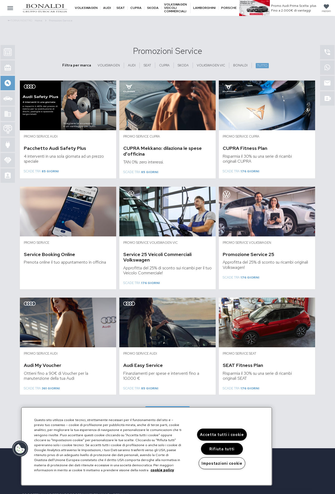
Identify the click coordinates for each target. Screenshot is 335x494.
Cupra (136, 8)
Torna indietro (20, 20)
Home (40, 20)
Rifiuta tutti (221, 448)
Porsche (229, 8)
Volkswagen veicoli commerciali (175, 8)
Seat (120, 8)
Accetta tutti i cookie (222, 434)
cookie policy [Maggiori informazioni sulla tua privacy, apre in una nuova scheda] (162, 470)
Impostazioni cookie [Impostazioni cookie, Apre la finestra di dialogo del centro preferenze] (222, 463)
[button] (20, 448)
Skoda (153, 8)
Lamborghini (204, 8)
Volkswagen (86, 8)
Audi (107, 8)
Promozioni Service (60, 20)
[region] (146, 446)
